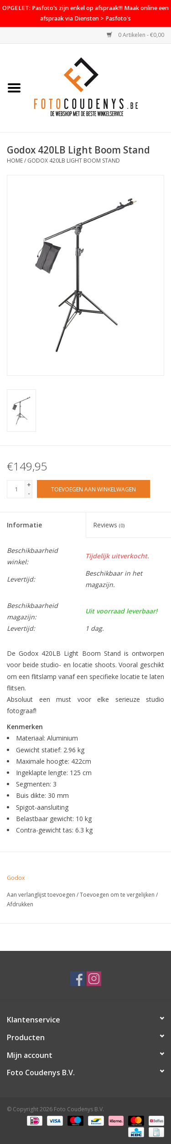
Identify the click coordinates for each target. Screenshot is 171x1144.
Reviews (108, 525)
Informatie (24, 525)
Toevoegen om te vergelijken (118, 895)
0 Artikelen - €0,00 (135, 35)
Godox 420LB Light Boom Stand (73, 160)
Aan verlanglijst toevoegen (41, 895)
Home (15, 160)
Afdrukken (20, 904)
